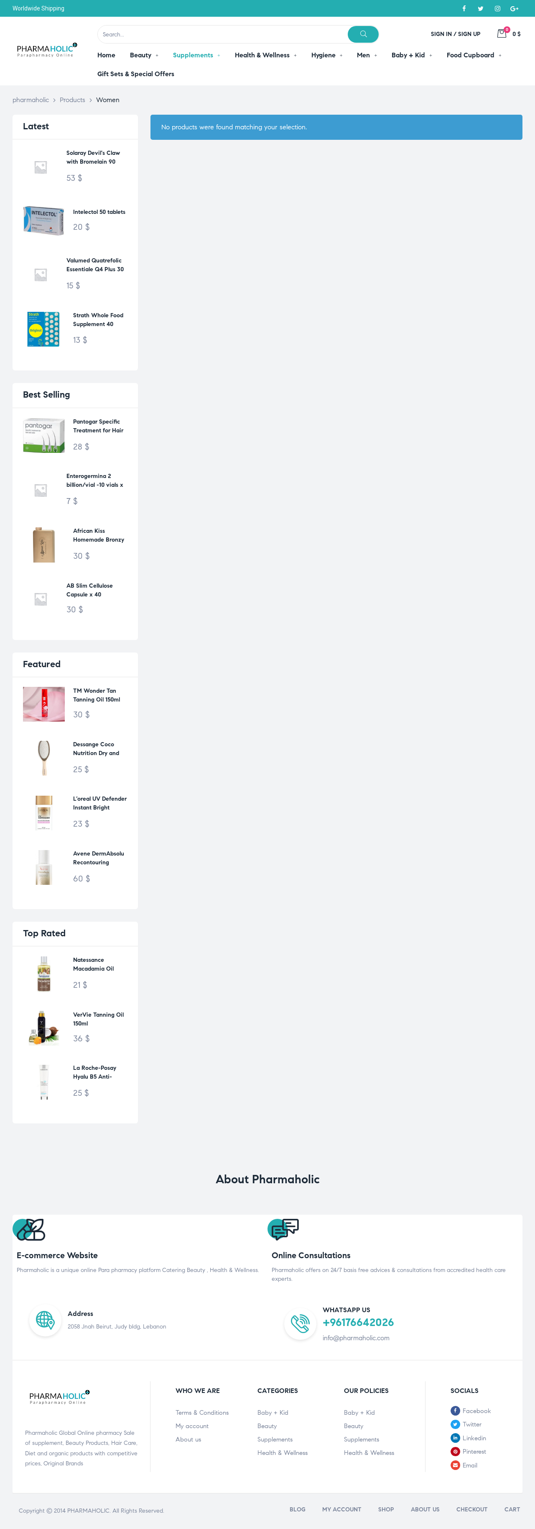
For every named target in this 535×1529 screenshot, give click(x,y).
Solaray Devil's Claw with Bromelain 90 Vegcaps (93, 158)
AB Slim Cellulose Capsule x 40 (89, 590)
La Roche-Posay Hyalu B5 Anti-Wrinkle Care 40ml (98, 1076)
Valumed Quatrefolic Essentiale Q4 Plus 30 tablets (95, 266)
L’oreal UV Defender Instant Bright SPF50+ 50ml (100, 804)
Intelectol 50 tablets (99, 212)
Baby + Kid (272, 1412)
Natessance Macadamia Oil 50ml (93, 968)
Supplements (275, 1439)
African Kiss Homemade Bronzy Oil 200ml (98, 536)
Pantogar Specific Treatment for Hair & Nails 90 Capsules (99, 427)
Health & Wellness (282, 1453)
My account (192, 1426)
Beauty (267, 1426)
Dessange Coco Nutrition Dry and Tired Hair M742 (96, 750)
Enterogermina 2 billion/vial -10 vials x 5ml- (94, 482)
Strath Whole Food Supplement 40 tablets (98, 321)
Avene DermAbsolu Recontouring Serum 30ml (98, 859)
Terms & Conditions (202, 1412)
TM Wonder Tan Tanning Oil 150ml (96, 695)
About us (188, 1439)
